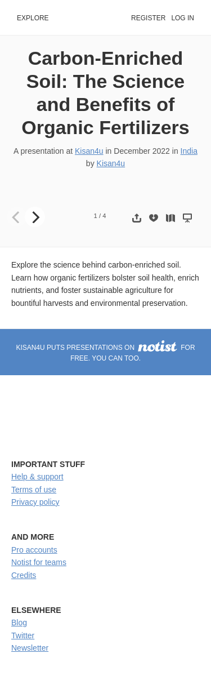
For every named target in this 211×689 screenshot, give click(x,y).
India (189, 150)
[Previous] (17, 217)
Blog (19, 622)
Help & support (37, 476)
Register (148, 18)
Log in (182, 18)
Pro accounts (34, 549)
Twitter (22, 635)
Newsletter (29, 647)
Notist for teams (38, 562)
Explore (33, 18)
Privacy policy (35, 501)
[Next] (35, 217)
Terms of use (33, 489)
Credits (23, 575)
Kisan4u (89, 150)
